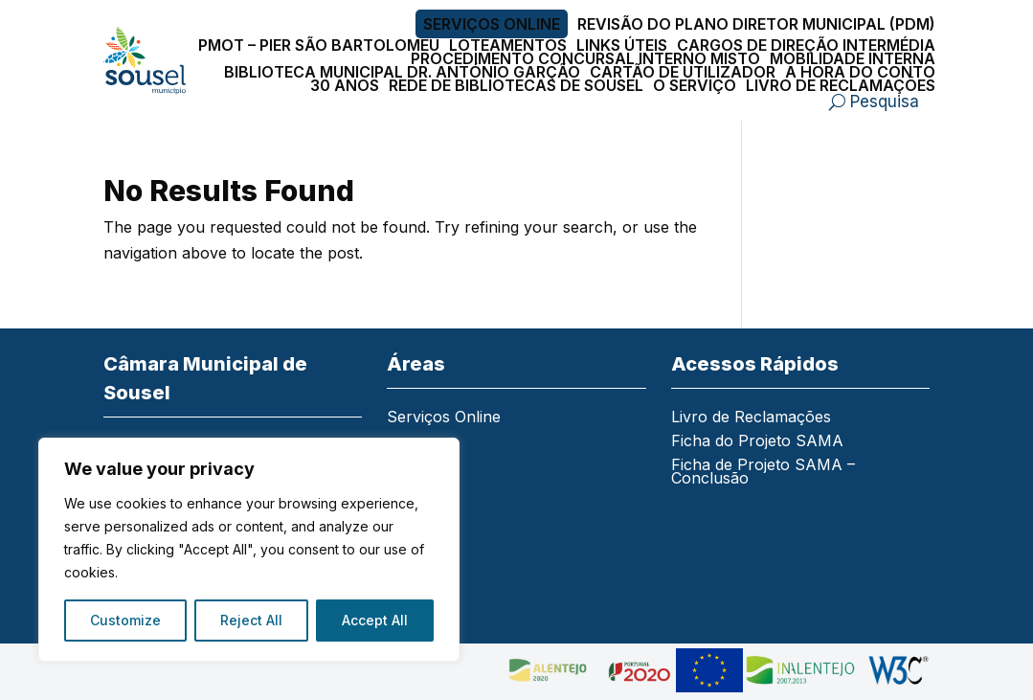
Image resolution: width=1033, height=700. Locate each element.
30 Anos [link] (344, 85)
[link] (144, 61)
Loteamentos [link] (508, 45)
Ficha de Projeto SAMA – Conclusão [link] (763, 472)
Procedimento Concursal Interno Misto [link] (585, 58)
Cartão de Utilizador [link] (682, 72)
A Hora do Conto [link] (860, 72)
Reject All (251, 620)
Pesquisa (884, 101)
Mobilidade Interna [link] (852, 58)
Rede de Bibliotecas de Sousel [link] (516, 85)
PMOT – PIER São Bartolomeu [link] (318, 45)
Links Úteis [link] (621, 45)
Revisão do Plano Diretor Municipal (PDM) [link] (756, 24)
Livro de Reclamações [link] (840, 85)
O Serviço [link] (694, 85)
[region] (249, 550)
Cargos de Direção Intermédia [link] (806, 45)
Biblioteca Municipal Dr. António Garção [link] (402, 72)
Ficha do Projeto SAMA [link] (757, 442)
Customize (125, 620)
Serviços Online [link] (491, 24)
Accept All (375, 620)
